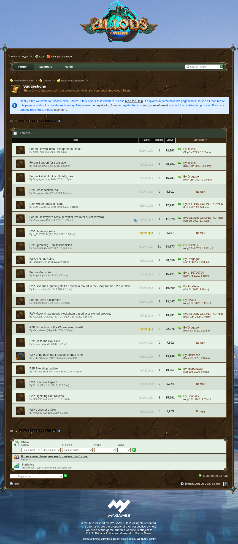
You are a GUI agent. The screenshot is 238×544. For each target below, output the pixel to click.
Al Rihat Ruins (44, 258)
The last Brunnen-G (44, 371)
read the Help (134, 101)
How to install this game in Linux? (60, 149)
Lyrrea (36, 344)
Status (120, 444)
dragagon (38, 248)
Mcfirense (194, 355)
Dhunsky (38, 399)
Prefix (97, 444)
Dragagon (38, 179)
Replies (159, 139)
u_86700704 (196, 272)
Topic (75, 139)
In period (67, 444)
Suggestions (34, 86)
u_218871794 (40, 234)
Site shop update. (47, 368)
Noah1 (192, 300)
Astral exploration (49, 300)
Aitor (35, 152)
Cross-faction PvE (47, 190)
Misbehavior (195, 368)
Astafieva (193, 286)
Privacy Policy (104, 533)
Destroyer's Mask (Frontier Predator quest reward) (71, 217)
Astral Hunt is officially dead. (56, 176)
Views (170, 139)
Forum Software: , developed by (119, 538)
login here (60, 109)
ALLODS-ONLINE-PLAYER (205, 204)
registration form (106, 105)
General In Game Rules (135, 533)
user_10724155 (41, 206)
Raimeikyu (39, 220)
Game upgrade (45, 231)
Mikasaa (37, 412)
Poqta (36, 385)
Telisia (191, 149)
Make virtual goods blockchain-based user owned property (73, 313)
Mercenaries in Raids (49, 203)
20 (54, 121)
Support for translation (53, 162)
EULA (89, 533)
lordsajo (37, 261)
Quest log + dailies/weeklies (54, 245)
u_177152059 (40, 357)
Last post (201, 140)
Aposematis (39, 289)
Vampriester (39, 330)
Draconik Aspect (46, 382)
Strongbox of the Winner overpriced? (59, 327)
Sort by (25, 444)
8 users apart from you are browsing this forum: (54, 456)
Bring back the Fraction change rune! (59, 354)
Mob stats (45, 272)
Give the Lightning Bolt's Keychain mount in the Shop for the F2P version (82, 286)
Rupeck (37, 165)
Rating (145, 139)
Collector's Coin (45, 409)
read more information (156, 105)
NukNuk (193, 245)
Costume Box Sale (48, 341)
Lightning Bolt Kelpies (49, 396)
